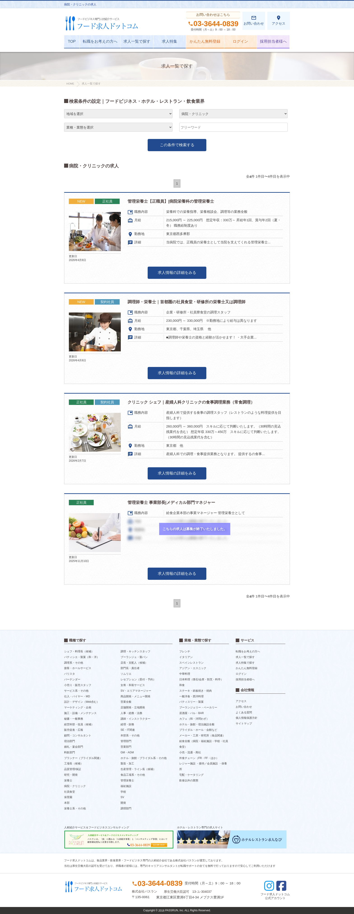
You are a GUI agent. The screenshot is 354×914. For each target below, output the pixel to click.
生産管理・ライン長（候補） (138, 769)
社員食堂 (69, 791)
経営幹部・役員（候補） (79, 724)
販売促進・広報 (73, 729)
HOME (70, 83)
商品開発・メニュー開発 (135, 696)
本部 (67, 802)
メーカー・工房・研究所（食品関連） (202, 735)
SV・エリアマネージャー (136, 690)
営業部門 (126, 746)
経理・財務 (127, 724)
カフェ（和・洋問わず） (194, 718)
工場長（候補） (73, 763)
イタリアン (186, 657)
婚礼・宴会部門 (73, 746)
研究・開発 (71, 774)
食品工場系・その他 (133, 774)
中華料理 (184, 673)
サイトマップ (244, 723)
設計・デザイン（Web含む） (81, 701)
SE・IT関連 (128, 729)
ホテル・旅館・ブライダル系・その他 (144, 757)
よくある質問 (244, 712)
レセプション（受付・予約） (138, 679)
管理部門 (126, 741)
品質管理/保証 (72, 769)
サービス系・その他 (76, 690)
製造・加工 (127, 763)
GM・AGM (127, 752)
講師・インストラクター (135, 718)
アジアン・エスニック (192, 668)
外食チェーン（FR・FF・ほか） (199, 757)
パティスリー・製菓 (191, 701)
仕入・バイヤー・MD (77, 696)
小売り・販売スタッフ (77, 685)
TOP (72, 41)
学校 (123, 791)
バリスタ (69, 673)
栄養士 (68, 780)
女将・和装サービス (133, 685)
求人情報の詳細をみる (177, 272)
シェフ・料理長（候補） (79, 651)
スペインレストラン (191, 662)
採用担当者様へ (273, 41)
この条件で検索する (177, 145)
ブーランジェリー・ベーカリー (198, 707)
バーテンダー (72, 679)
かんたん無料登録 (205, 41)
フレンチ (184, 651)
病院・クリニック (75, 786)
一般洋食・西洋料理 (191, 696)
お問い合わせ (254, 20)
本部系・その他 (130, 735)
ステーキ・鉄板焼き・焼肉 (195, 690)
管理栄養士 (127, 780)
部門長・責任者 (130, 668)
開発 (123, 802)
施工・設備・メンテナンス (80, 713)
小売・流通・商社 (190, 752)
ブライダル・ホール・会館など (198, 729)
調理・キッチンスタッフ (135, 651)
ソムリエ (126, 673)
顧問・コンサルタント (77, 735)
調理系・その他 (73, 662)
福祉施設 (126, 786)
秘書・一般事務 (73, 718)
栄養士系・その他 (75, 808)
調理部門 (126, 808)
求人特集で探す (245, 662)
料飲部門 (69, 752)
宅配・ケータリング (191, 774)
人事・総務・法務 (131, 713)
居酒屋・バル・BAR (191, 713)
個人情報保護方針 (246, 717)
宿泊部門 (69, 741)
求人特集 (169, 41)
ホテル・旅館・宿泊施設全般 (196, 724)
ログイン (240, 41)
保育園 (68, 797)
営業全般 (126, 701)
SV (122, 797)
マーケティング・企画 (77, 707)
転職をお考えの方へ (100, 41)
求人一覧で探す (136, 41)
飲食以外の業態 (188, 780)
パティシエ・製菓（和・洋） (81, 657)
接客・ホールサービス (77, 668)
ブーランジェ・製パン (134, 657)
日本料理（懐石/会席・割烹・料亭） (201, 679)
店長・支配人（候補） (134, 662)
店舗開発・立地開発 (133, 707)
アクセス (278, 20)
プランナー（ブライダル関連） (83, 757)
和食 (182, 685)
